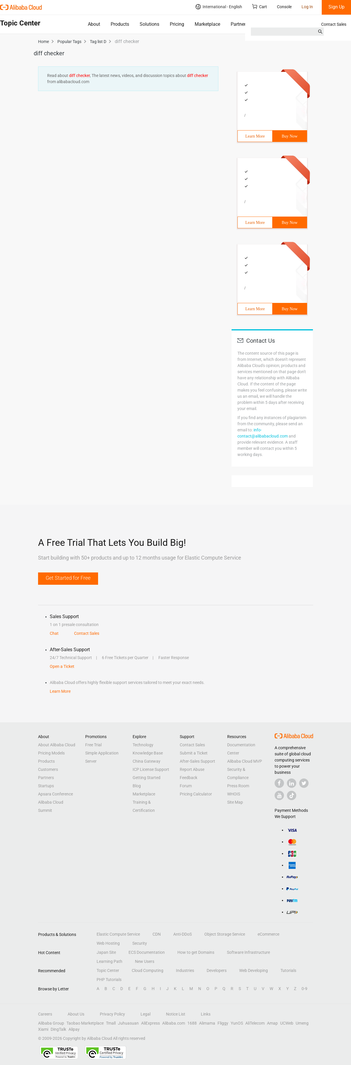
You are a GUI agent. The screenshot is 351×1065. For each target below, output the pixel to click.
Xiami (43, 1029)
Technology (143, 744)
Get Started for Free (68, 578)
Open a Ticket (62, 666)
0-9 (304, 988)
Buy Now (289, 136)
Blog (137, 785)
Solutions (149, 24)
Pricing (177, 24)
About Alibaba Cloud (56, 744)
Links (205, 1014)
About (94, 24)
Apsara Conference (55, 794)
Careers (45, 1014)
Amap (272, 1023)
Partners (239, 24)
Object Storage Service (224, 934)
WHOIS (233, 794)
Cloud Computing (147, 970)
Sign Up (336, 7)
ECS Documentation (147, 952)
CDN (157, 934)
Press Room (238, 785)
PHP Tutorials (109, 979)
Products (120, 24)
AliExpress (150, 1023)
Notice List (175, 1014)
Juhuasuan (128, 1023)
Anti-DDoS (182, 934)
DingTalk (58, 1029)
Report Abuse (192, 769)
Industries (185, 970)
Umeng (302, 1023)
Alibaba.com (173, 1023)
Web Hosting (108, 943)
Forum (186, 785)
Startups (46, 785)
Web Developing (253, 970)
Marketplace (207, 24)
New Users (144, 961)
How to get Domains (195, 952)
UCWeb (286, 1023)
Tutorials (288, 970)
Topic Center (108, 970)
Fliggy (223, 1023)
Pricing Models (51, 753)
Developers (217, 970)
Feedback (188, 777)
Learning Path (109, 961)
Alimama (207, 1023)
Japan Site (106, 952)
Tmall (111, 1023)
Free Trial (93, 744)
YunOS (237, 1023)
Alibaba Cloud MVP (244, 761)
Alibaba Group (51, 1023)
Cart (259, 6)
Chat (54, 633)
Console (284, 6)
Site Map (235, 802)
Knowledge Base (148, 753)
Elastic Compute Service (118, 934)
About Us (76, 1014)
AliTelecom (255, 1023)
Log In (307, 6)
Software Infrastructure (248, 952)
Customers (48, 769)
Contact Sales (333, 24)
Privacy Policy (112, 1014)
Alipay (74, 1029)
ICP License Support (151, 769)
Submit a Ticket (194, 753)
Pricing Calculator (196, 794)
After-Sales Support (197, 761)
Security (139, 943)
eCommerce (268, 934)
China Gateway (146, 761)
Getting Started (146, 777)
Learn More (255, 136)
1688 (192, 1023)
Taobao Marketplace (85, 1023)
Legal (145, 1014)
